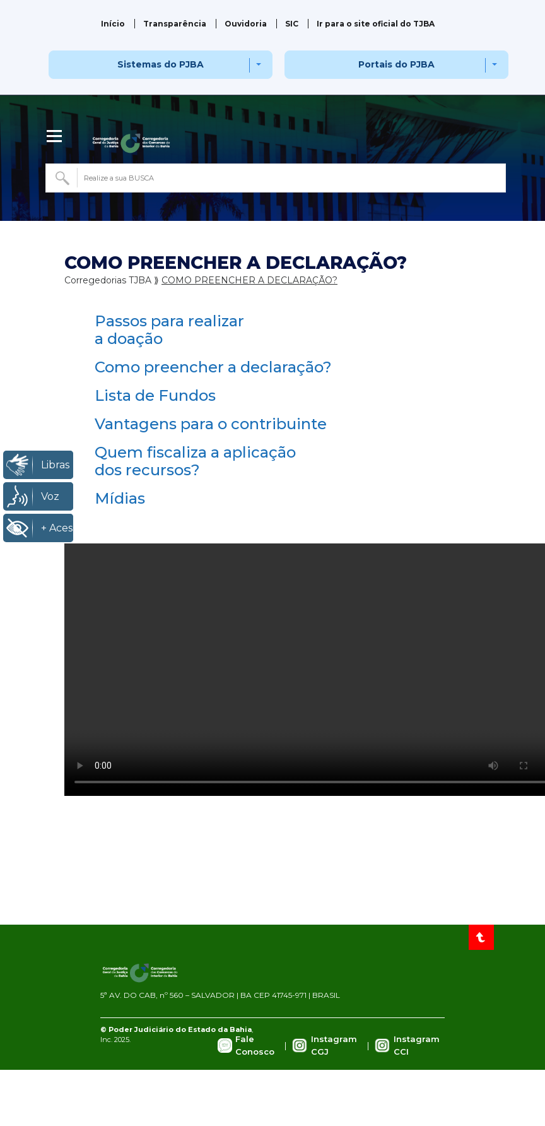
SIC (291, 23)
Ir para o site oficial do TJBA (376, 23)
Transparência (174, 23)
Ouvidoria (246, 23)
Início (113, 23)
